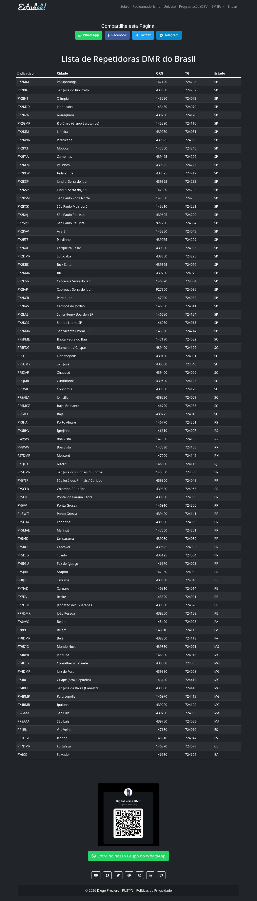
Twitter (143, 35)
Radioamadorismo (146, 6)
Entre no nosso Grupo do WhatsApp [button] (128, 856)
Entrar (232, 6)
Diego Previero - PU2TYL (115, 890)
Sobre (124, 6)
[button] (96, 875)
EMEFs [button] (217, 6)
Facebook (117, 35)
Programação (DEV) (193, 6)
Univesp (170, 6)
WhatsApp (88, 35)
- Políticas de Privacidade (153, 890)
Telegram (169, 35)
